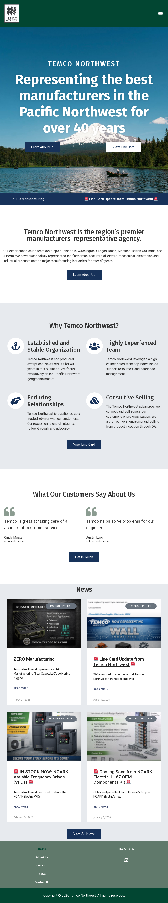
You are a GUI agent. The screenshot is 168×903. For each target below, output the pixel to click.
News (42, 873)
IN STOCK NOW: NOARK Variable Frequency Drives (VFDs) (41, 777)
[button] (160, 13)
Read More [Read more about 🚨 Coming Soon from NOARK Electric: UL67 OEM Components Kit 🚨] (100, 806)
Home (42, 848)
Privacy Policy (126, 848)
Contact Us (42, 882)
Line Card (42, 865)
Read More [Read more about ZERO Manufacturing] (21, 688)
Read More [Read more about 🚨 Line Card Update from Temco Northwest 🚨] (100, 689)
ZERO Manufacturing (31, 199)
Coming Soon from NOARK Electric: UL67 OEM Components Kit (122, 777)
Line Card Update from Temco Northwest (123, 199)
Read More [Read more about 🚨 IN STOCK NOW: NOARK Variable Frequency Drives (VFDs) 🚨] (21, 806)
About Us (42, 857)
